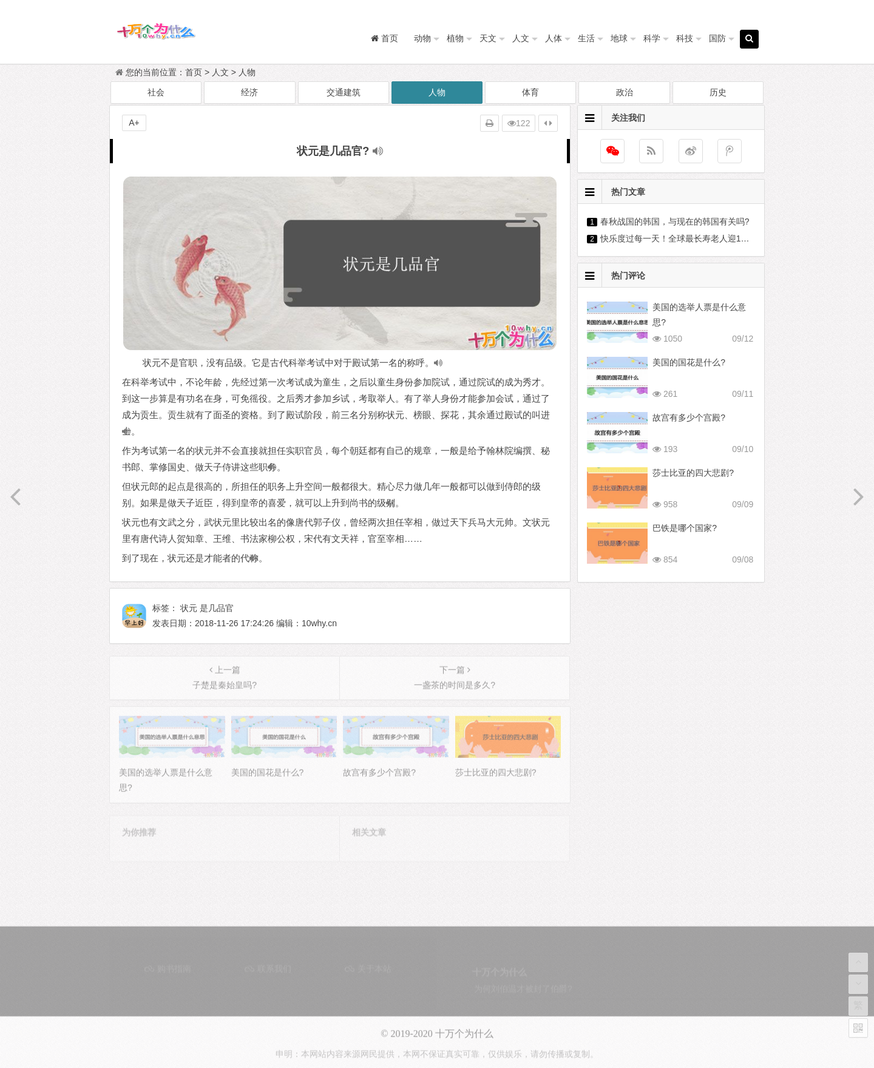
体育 (530, 92)
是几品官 (217, 608)
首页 (193, 72)
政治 (624, 92)
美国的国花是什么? (688, 362)
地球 (619, 38)
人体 (553, 38)
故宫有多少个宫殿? (688, 417)
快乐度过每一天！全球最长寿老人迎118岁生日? (690, 238)
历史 (718, 92)
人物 (247, 72)
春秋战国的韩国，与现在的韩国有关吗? (675, 221)
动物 (422, 38)
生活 (586, 38)
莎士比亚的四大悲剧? (693, 473)
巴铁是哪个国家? (684, 528)
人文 (520, 38)
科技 (684, 38)
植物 (455, 38)
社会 (155, 92)
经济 (249, 92)
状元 (188, 608)
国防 (717, 38)
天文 (487, 38)
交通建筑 (344, 92)
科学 (651, 38)
